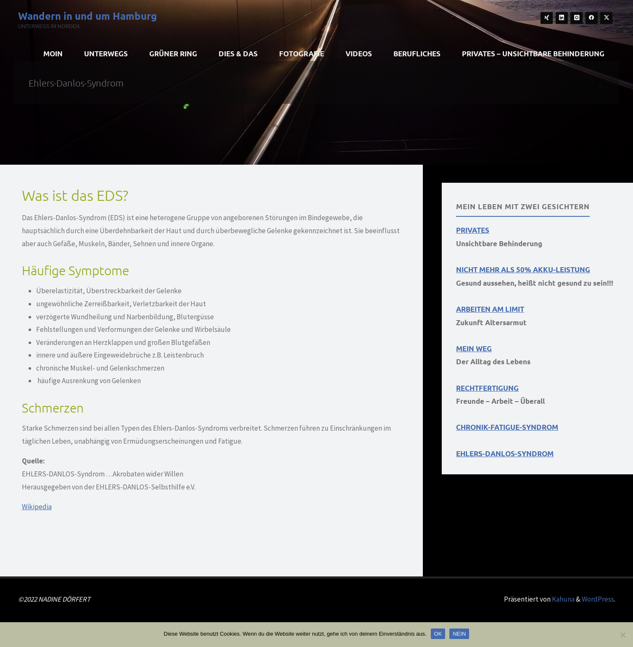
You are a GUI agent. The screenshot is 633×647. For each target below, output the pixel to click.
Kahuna (563, 599)
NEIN (459, 634)
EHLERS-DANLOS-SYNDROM (505, 453)
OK (438, 634)
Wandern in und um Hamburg (87, 15)
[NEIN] (622, 635)
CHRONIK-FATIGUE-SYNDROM (507, 427)
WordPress (598, 599)
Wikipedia (37, 506)
